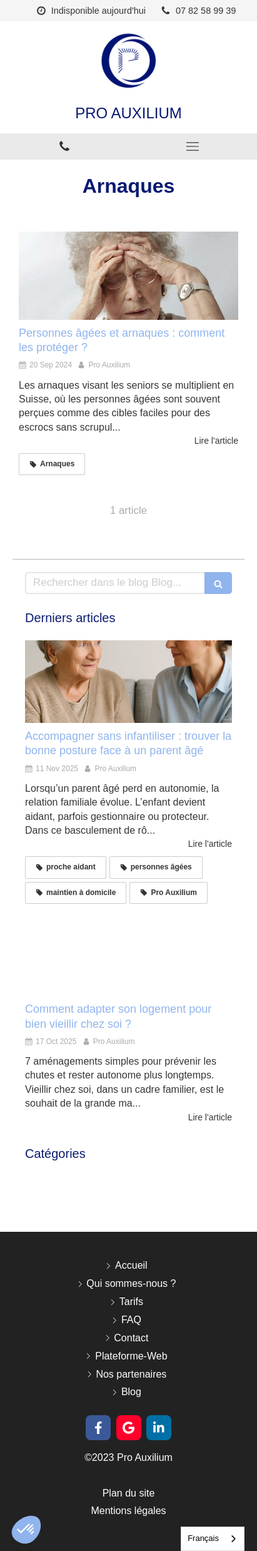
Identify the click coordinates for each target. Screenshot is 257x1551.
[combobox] (212, 1539)
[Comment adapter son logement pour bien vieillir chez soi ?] (128, 954)
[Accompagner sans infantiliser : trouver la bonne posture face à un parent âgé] (128, 681)
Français (203, 1538)
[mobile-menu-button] (193, 146)
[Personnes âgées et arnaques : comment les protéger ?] (128, 275)
